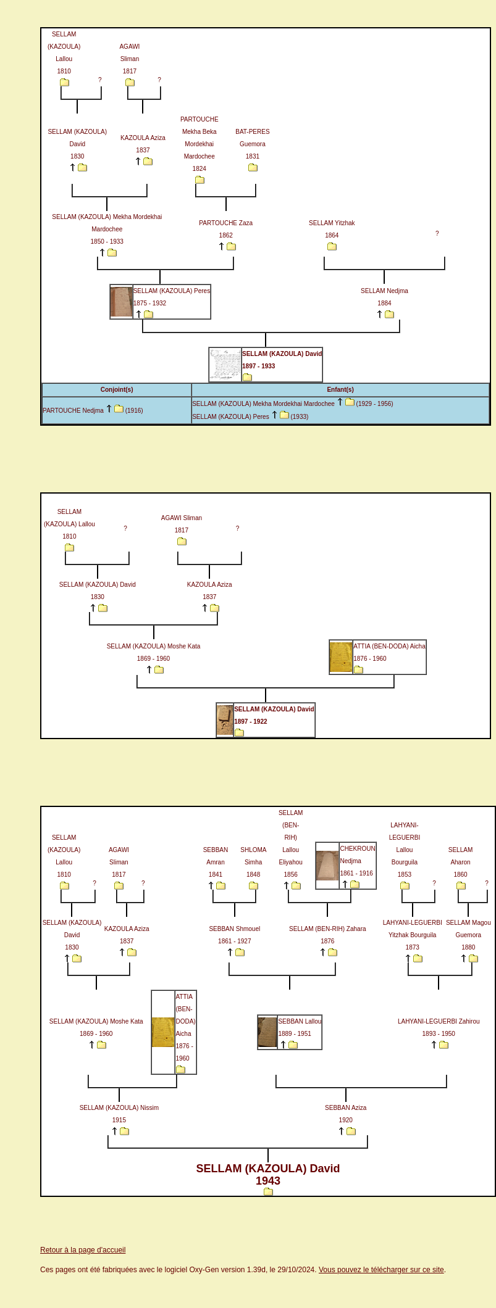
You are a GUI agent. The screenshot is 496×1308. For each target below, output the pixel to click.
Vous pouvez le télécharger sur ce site (381, 1269)
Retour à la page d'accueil (82, 1250)
